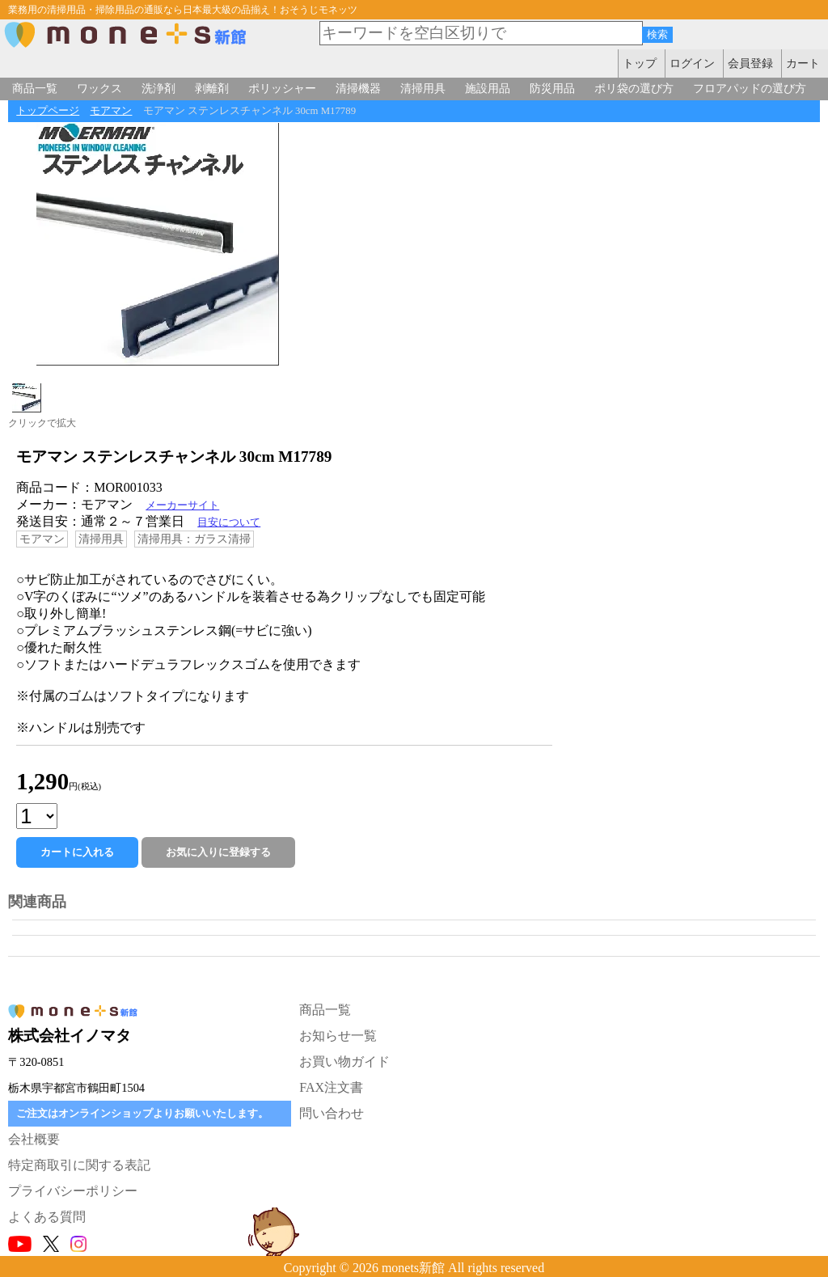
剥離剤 (212, 88)
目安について (228, 522)
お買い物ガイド (344, 1061)
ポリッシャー (282, 88)
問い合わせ (331, 1113)
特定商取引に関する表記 (79, 1165)
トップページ (47, 110)
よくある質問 (47, 1217)
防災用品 (552, 88)
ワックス (99, 88)
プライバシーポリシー (72, 1191)
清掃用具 (423, 88)
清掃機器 (358, 88)
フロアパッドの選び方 (749, 88)
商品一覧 (34, 88)
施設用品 (487, 88)
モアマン (111, 110)
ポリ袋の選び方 (634, 88)
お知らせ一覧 (338, 1035)
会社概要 (34, 1139)
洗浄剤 (158, 88)
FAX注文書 (331, 1087)
